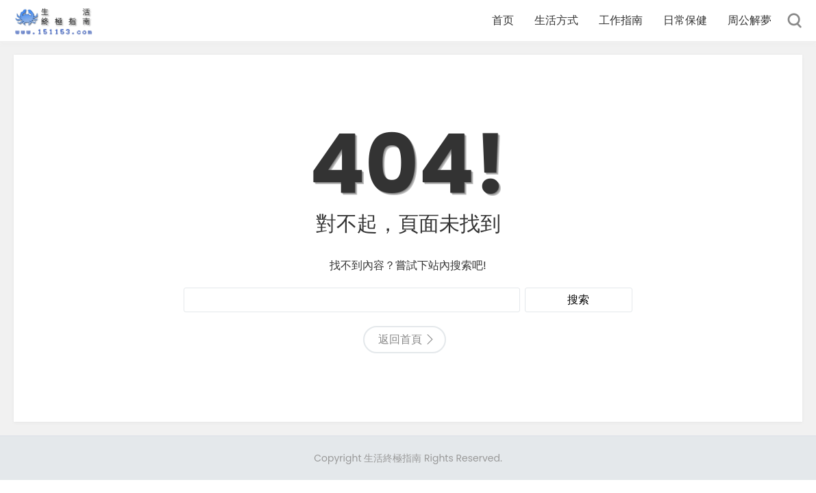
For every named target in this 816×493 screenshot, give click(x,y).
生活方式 (556, 20)
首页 (503, 20)
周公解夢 (749, 20)
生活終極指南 (392, 458)
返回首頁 (400, 339)
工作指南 (621, 20)
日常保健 (685, 20)
